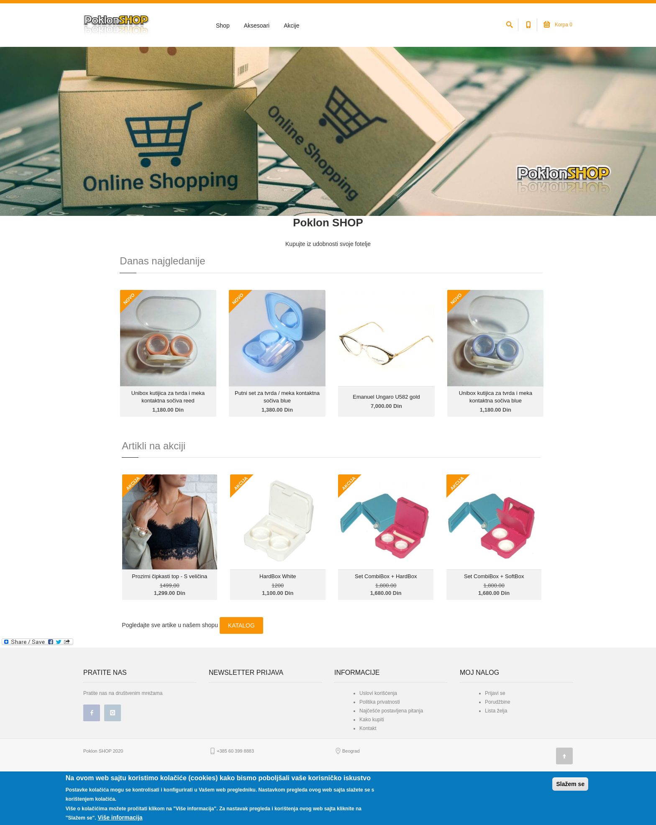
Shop (223, 25)
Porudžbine (497, 745)
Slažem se (570, 784)
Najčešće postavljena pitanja (391, 753)
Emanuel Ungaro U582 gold (386, 439)
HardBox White (277, 619)
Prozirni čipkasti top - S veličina (169, 619)
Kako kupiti (371, 762)
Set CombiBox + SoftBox (494, 619)
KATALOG (241, 668)
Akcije (291, 25)
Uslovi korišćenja (378, 736)
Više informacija (119, 817)
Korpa (557, 24)
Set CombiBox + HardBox (386, 619)
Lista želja (496, 753)
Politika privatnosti (379, 745)
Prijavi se (495, 736)
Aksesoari (256, 25)
